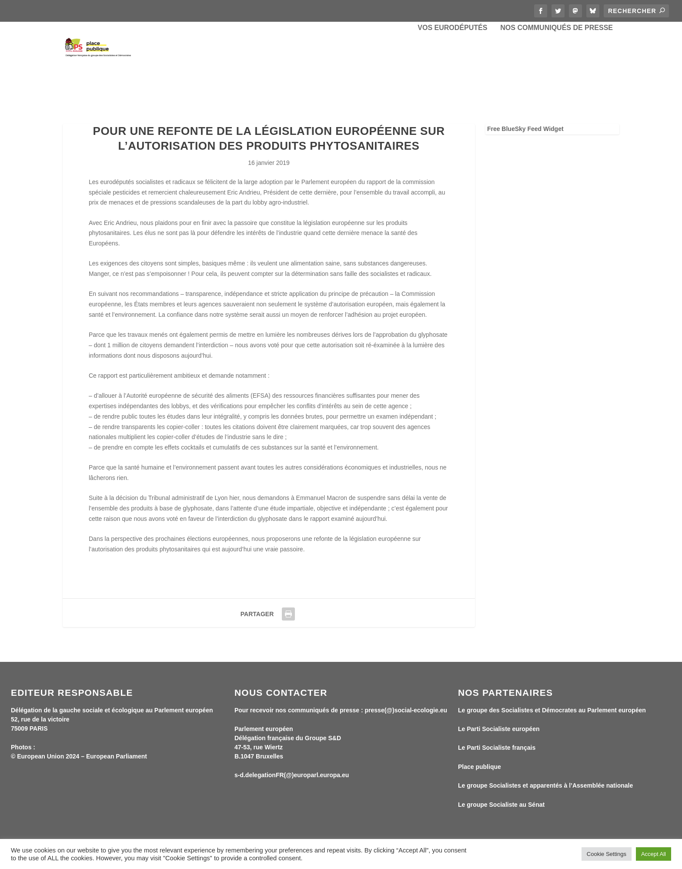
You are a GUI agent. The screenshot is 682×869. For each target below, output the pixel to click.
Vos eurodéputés (452, 65)
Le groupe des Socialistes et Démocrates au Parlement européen (552, 711)
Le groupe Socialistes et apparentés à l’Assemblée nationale (545, 787)
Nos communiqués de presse (556, 65)
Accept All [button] (653, 854)
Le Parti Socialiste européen (499, 731)
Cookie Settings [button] (606, 854)
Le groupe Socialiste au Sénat (501, 806)
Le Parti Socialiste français (496, 749)
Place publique (479, 768)
